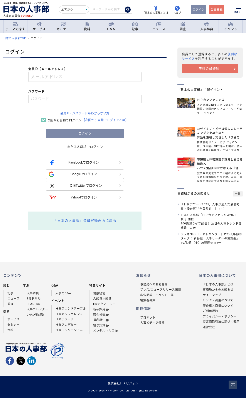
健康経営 (99, 293)
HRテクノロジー (104, 304)
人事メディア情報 (152, 322)
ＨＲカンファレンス (69, 314)
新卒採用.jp (101, 309)
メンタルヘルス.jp (105, 330)
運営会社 (209, 327)
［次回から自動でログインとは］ (105, 120)
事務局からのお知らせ (218, 289)
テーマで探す (15, 26)
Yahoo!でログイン (73, 197)
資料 (87, 26)
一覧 (238, 193)
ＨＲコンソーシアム (69, 329)
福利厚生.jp (101, 319)
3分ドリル (34, 298)
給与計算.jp (101, 325)
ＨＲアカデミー (66, 324)
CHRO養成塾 (35, 314)
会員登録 (217, 9)
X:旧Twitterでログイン (75, 186)
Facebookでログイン (74, 162)
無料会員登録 (209, 69)
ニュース (158, 26)
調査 (183, 26)
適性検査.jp (101, 314)
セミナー (63, 26)
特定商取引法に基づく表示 (221, 321)
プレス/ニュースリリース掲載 (160, 289)
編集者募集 (147, 300)
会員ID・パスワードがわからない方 (84, 113)
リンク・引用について (218, 300)
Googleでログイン (73, 174)
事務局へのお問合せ (154, 284)
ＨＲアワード (65, 319)
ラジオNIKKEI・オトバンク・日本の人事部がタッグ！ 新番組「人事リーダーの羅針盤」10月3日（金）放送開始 (211, 238)
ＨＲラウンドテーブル (71, 308)
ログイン (198, 9)
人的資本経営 (102, 298)
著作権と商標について (218, 305)
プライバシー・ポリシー (219, 316)
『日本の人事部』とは (218, 284)
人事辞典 (206, 26)
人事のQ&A (63, 293)
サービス (39, 26)
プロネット (147, 317)
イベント (230, 26)
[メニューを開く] (238, 10)
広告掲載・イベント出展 (157, 295)
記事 (135, 26)
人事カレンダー (37, 309)
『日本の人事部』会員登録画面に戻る (85, 221)
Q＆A (111, 26)
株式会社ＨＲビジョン (123, 383)
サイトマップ (212, 295)
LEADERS (33, 304)
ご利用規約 (210, 311)
